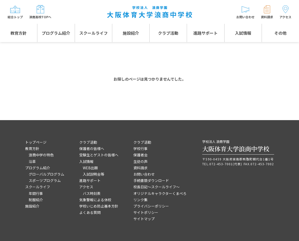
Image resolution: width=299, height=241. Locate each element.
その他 (280, 33)
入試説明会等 (93, 174)
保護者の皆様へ (91, 148)
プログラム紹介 (56, 33)
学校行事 (140, 148)
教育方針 (18, 33)
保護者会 (140, 154)
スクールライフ (93, 33)
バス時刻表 (92, 193)
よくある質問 (90, 212)
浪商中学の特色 (41, 154)
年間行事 (36, 193)
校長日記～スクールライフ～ (156, 186)
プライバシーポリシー (151, 206)
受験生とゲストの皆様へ (98, 154)
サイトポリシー (145, 212)
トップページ (35, 142)
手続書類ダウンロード (151, 180)
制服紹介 (36, 199)
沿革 (32, 161)
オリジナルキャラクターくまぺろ (159, 193)
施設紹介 (131, 33)
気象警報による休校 (95, 199)
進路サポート (205, 33)
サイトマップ (144, 218)
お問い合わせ (144, 174)
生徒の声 (140, 161)
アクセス (86, 186)
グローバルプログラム (46, 174)
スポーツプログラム (45, 180)
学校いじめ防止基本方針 (98, 206)
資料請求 (140, 167)
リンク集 (140, 199)
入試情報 (243, 33)
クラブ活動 (168, 33)
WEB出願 (90, 167)
